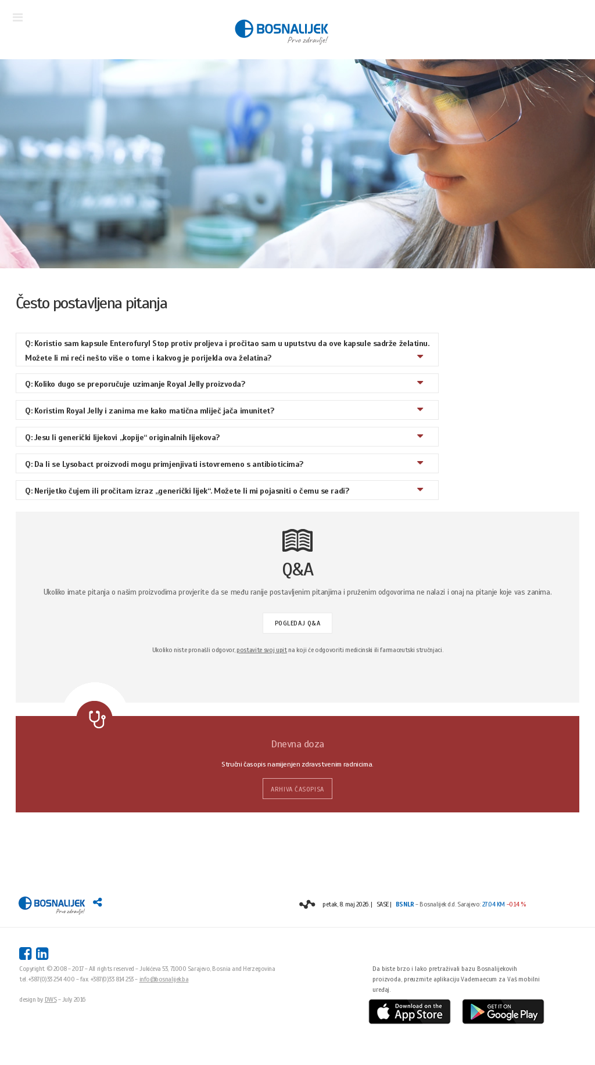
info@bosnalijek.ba (164, 979)
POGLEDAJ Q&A (298, 623)
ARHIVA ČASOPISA (297, 789)
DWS (51, 999)
